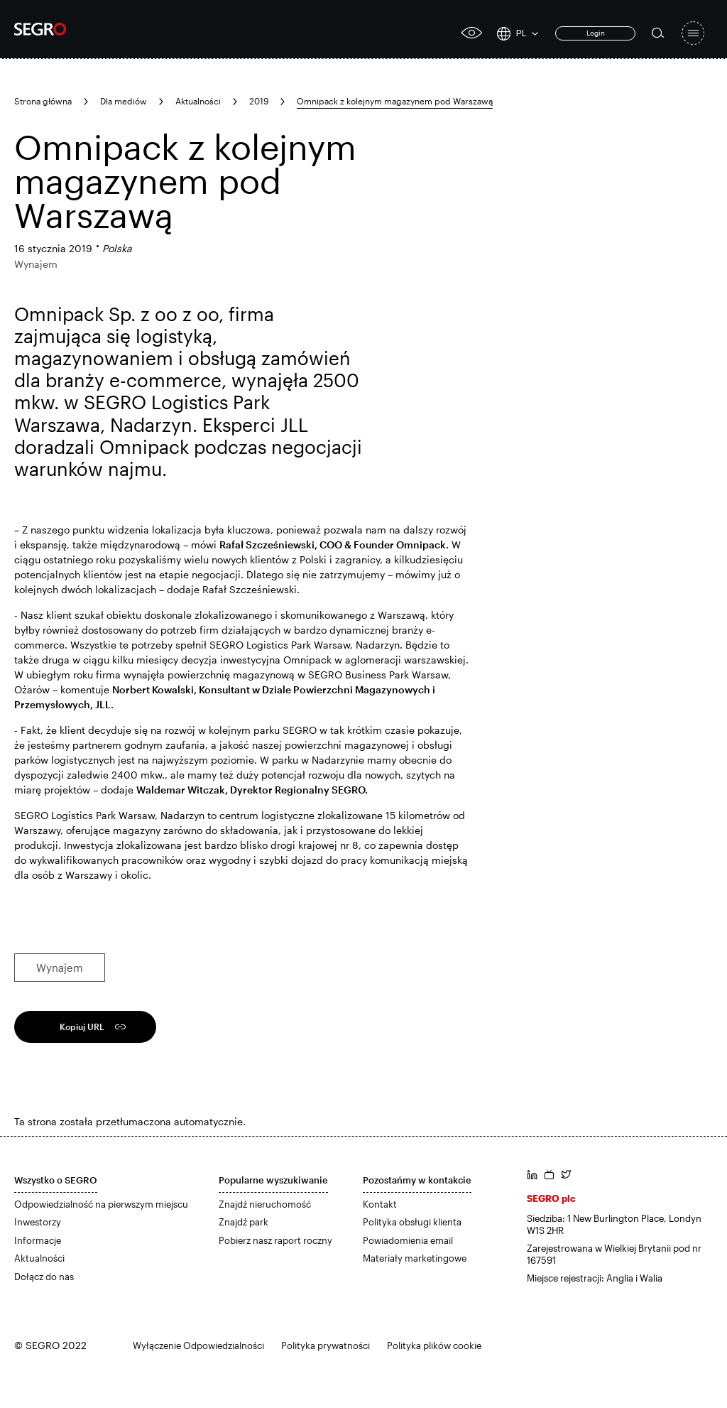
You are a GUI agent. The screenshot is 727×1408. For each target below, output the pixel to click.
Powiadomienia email (408, 1240)
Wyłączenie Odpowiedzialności (198, 1345)
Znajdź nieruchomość (265, 1204)
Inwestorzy (37, 1222)
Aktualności (198, 101)
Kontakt (380, 1204)
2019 (258, 101)
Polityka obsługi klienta (412, 1222)
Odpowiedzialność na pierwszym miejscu (101, 1204)
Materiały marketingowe (414, 1258)
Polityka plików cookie (434, 1345)
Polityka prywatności (325, 1345)
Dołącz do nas (44, 1276)
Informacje (37, 1240)
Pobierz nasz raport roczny (275, 1240)
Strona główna (43, 101)
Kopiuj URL (82, 1026)
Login (595, 32)
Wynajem (59, 967)
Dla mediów (123, 101)
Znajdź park (243, 1222)
